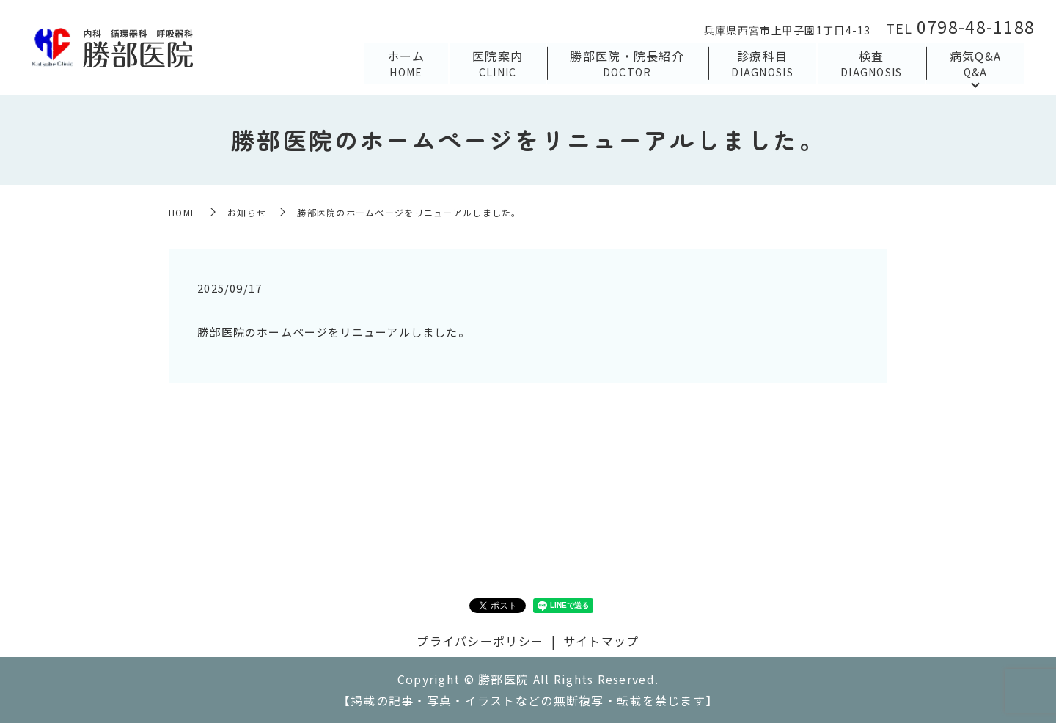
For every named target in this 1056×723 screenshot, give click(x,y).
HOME (183, 212)
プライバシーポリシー (480, 641)
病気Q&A (974, 62)
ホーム (402, 62)
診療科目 (761, 62)
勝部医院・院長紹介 (625, 62)
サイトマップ (601, 641)
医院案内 (494, 62)
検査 (871, 62)
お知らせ (246, 212)
